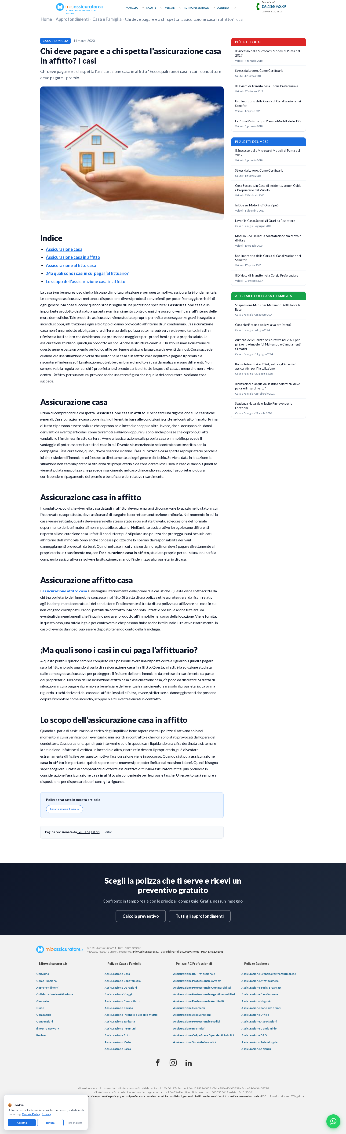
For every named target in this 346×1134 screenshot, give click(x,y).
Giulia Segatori (88, 832)
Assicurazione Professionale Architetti (198, 1001)
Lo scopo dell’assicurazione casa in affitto (85, 281)
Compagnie (43, 1014)
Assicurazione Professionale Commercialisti (202, 987)
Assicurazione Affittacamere (260, 981)
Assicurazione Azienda (256, 1049)
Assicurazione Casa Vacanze (259, 994)
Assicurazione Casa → (65, 809)
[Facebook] (158, 1063)
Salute (151, 7)
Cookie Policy (31, 1114)
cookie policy (109, 1096)
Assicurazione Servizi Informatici (194, 1042)
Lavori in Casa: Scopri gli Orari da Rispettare (265, 221)
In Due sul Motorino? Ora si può (257, 205)
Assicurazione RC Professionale (194, 974)
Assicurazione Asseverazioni (192, 1014)
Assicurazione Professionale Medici (196, 1021)
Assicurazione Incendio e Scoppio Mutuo (131, 1014)
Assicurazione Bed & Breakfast (261, 987)
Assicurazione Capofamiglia (123, 981)
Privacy (46, 1114)
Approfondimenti (72, 19)
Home (46, 19)
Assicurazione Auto (117, 1035)
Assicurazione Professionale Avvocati (197, 981)
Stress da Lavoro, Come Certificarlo (259, 70)
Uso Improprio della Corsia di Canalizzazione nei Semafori (268, 103)
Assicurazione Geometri (189, 1008)
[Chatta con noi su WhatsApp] (333, 1121)
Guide (40, 1008)
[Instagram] (173, 1063)
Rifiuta (50, 1122)
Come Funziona (46, 981)
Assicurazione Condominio (259, 1028)
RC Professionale (196, 7)
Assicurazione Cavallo (119, 1008)
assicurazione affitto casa (64, 591)
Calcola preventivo (141, 916)
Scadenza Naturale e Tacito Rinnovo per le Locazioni (263, 406)
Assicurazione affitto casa (71, 265)
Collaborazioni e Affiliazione (54, 994)
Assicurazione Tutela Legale (259, 1042)
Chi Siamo (42, 974)
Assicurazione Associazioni (259, 1021)
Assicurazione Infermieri (189, 1028)
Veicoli (170, 7)
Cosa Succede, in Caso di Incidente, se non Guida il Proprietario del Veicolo (268, 188)
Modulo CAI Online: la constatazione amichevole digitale (268, 238)
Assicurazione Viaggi (118, 994)
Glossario (42, 1001)
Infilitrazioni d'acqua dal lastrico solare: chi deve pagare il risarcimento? (267, 386)
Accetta (22, 1122)
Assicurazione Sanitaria (120, 1021)
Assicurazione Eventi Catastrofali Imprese (268, 974)
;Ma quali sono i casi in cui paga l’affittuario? (87, 273)
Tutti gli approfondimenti (200, 916)
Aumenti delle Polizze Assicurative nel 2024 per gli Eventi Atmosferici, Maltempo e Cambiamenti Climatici (268, 344)
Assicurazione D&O (254, 1035)
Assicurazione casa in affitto (73, 257)
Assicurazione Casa (117, 974)
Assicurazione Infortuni (120, 1028)
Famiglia (132, 7)
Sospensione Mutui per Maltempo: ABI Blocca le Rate (267, 307)
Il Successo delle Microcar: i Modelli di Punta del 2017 (267, 53)
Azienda (223, 7)
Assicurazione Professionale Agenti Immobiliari (204, 994)
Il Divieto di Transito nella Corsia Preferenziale (266, 86)
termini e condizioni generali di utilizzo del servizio (189, 1096)
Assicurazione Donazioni (121, 987)
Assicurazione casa (64, 249)
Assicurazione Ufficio (255, 1014)
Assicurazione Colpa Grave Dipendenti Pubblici (203, 1035)
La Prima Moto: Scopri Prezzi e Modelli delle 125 (268, 121)
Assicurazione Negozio (256, 1001)
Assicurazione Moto (118, 1042)
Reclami (41, 1035)
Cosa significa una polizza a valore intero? (263, 325)
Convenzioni (44, 1021)
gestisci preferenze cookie (137, 1096)
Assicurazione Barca (118, 1049)
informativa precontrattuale (241, 1096)
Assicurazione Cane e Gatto (123, 1001)
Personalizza (74, 1122)
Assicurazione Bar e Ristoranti (260, 1008)
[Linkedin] (189, 1063)
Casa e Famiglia (107, 19)
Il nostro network (47, 1028)
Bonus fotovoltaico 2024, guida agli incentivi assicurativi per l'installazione (265, 366)
